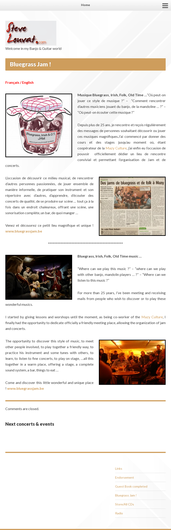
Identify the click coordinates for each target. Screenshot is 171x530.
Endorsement (124, 477)
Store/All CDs (124, 504)
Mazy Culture (116, 148)
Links (118, 468)
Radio (119, 513)
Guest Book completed (131, 486)
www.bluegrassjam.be (23, 231)
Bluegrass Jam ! (126, 495)
